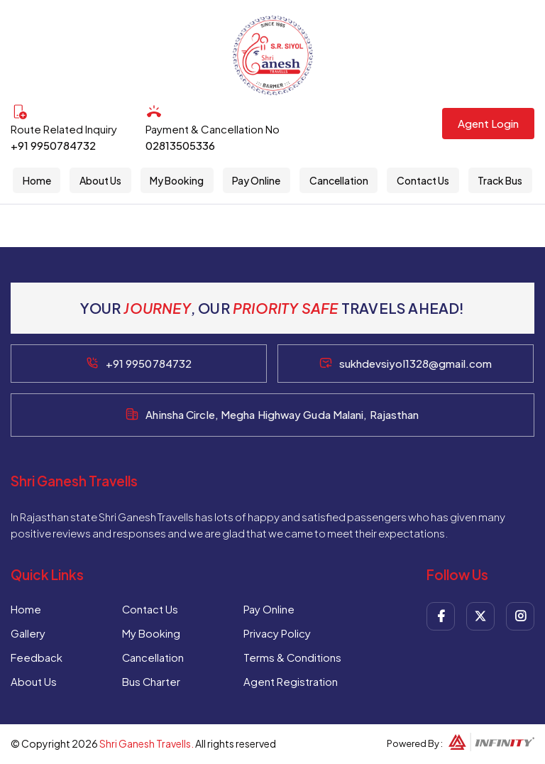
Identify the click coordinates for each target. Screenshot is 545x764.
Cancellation (338, 180)
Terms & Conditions (293, 657)
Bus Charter (151, 681)
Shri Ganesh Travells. (146, 743)
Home (36, 180)
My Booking (177, 180)
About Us (100, 180)
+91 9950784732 (53, 145)
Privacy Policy (278, 633)
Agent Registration (291, 681)
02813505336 (180, 145)
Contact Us (423, 180)
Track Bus (500, 180)
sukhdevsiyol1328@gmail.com (415, 363)
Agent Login (488, 123)
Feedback (36, 657)
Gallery (28, 633)
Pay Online (257, 180)
